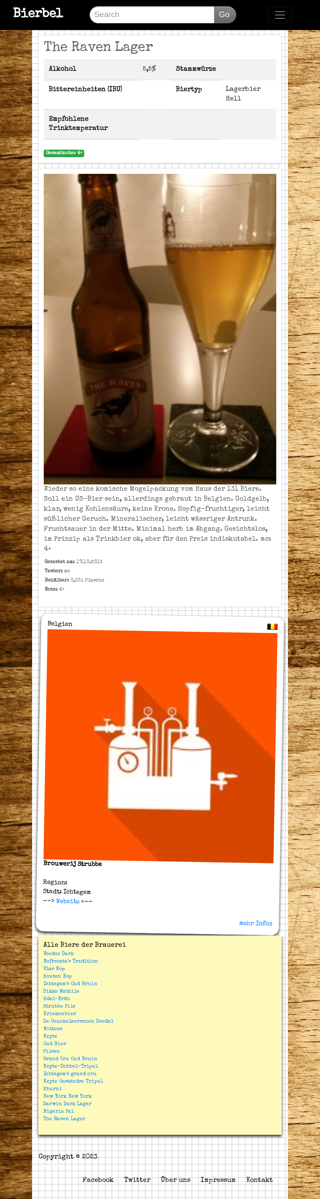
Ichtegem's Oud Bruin (70, 984)
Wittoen (53, 1029)
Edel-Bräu (56, 999)
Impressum (218, 1180)
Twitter (137, 1180)
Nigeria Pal (58, 1111)
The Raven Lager (64, 1119)
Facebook (98, 1180)
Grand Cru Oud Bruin (70, 1059)
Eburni (52, 1089)
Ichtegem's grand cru (70, 1074)
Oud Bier (54, 1044)
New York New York (67, 1096)
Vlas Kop (54, 969)
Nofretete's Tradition (70, 961)
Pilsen (51, 1051)
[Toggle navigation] (280, 15)
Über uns (175, 1180)
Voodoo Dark (58, 954)
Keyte (50, 1036)
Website (66, 901)
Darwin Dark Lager (67, 1104)
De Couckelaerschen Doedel (78, 1021)
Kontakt (259, 1180)
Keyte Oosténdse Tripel (73, 1081)
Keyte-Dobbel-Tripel (70, 1066)
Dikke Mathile (61, 991)
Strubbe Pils (59, 1006)
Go (224, 14)
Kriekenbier (59, 1014)
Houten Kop (57, 976)
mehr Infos (255, 923)
